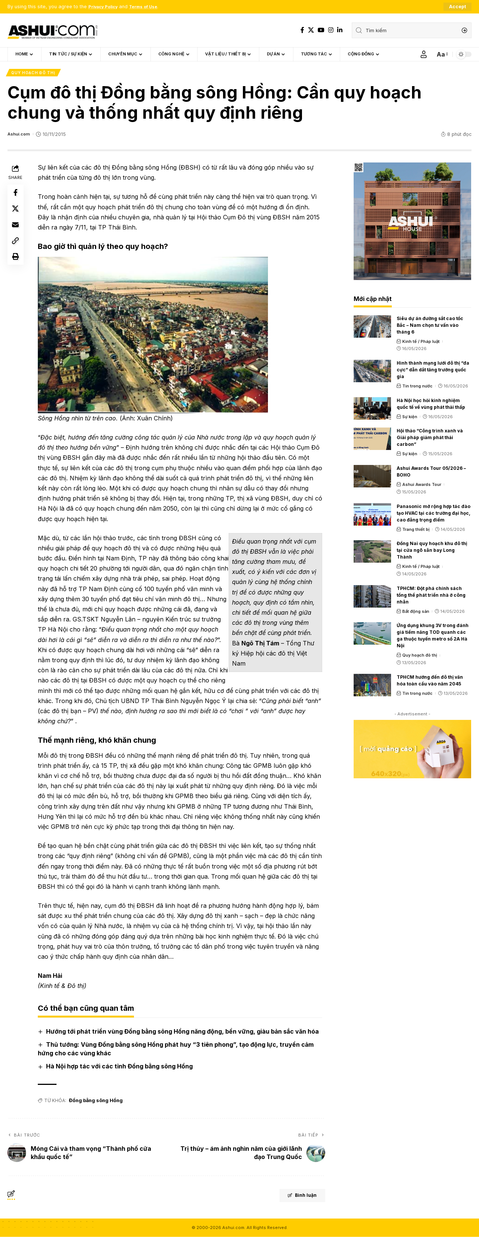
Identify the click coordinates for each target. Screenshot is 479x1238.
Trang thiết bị (416, 530)
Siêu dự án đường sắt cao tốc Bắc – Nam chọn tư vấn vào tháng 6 (430, 326)
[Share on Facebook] (16, 195)
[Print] (16, 267)
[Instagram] (330, 30)
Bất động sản (415, 612)
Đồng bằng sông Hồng (95, 1102)
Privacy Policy (105, 7)
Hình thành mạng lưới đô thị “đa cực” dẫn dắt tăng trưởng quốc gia (433, 371)
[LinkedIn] (339, 30)
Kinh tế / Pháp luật (421, 343)
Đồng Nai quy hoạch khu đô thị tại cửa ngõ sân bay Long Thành (432, 552)
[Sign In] (423, 54)
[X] (311, 30)
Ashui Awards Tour (421, 486)
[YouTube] (321, 30)
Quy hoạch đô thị (34, 74)
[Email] (16, 231)
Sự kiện (409, 418)
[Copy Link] (16, 249)
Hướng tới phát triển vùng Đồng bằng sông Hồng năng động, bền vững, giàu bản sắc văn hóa (184, 1033)
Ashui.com (19, 136)
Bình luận (294, 1197)
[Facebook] (302, 30)
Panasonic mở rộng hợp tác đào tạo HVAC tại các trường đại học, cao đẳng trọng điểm (433, 514)
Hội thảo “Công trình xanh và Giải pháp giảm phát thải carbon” (430, 439)
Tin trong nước (417, 387)
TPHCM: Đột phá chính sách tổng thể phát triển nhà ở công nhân (431, 596)
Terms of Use (151, 7)
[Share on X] (16, 213)
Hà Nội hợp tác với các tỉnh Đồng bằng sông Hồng (121, 1068)
